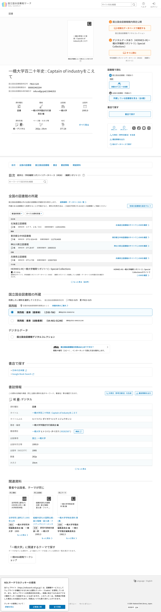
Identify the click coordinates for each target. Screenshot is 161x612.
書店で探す (130, 114)
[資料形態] (34, 214)
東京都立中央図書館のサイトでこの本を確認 (131, 237)
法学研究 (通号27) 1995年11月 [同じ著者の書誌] (19, 519)
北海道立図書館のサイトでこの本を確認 (133, 225)
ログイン (154, 4)
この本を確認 (143, 275)
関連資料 (77, 165)
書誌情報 (65, 165)
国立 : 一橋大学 (39, 438)
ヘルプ (143, 4)
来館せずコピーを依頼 (119, 85)
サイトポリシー (85, 604)
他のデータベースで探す (121, 144)
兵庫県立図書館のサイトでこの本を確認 (133, 258)
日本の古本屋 (19, 370)
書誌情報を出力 (117, 139)
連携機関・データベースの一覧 (73, 202)
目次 (13, 165)
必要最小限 (37, 607)
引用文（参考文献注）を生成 (122, 135)
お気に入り (114, 128)
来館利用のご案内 (60, 305)
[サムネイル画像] (19, 505)
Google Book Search (23, 373)
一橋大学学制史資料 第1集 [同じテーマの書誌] (68, 519)
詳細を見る (9, 607)
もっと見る (23, 535)
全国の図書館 (25, 165)
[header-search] (119, 4)
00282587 (65, 431)
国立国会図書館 (42, 165)
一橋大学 (36, 431)
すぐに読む (129, 52)
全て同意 (57, 607)
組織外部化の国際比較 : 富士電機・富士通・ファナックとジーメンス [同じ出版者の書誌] (43, 520)
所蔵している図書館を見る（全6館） (130, 98)
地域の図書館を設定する (141, 205)
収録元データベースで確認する (129, 28)
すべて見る (84, 124)
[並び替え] (17, 214)
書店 (55, 165)
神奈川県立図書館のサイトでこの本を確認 (132, 245)
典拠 (79, 431)
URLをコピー (124, 128)
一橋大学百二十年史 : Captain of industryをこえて (54, 412)
